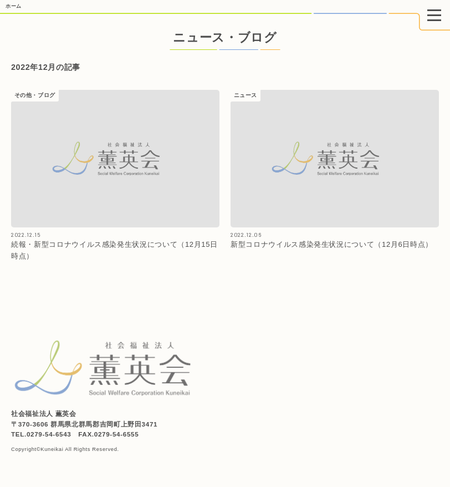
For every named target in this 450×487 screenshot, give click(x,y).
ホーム (14, 6)
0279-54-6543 (49, 434)
